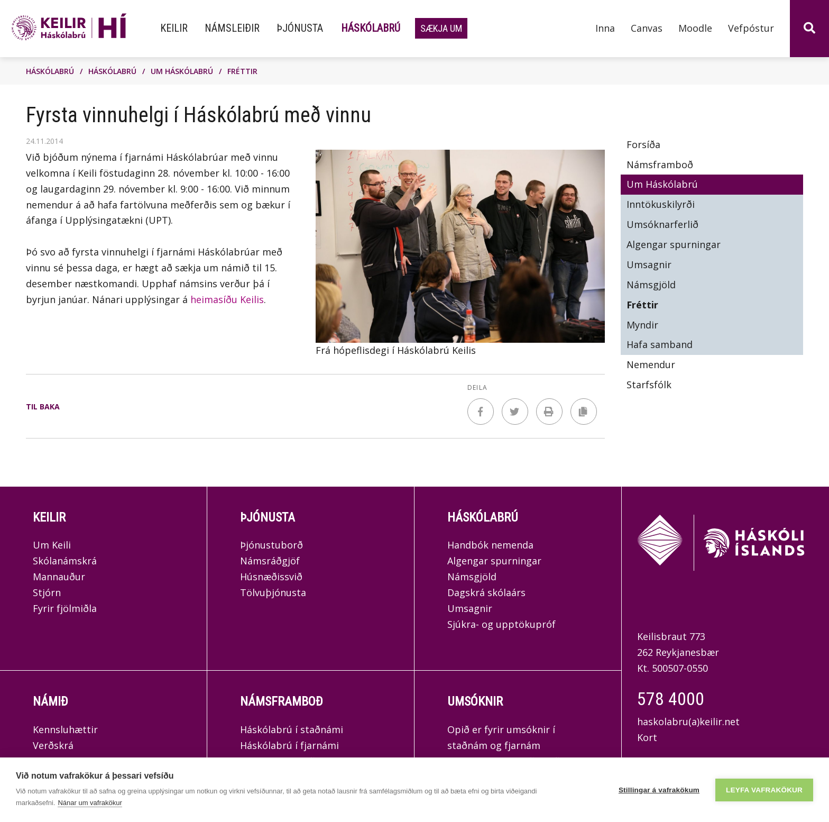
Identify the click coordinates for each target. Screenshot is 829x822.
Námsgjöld (471, 576)
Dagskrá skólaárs (486, 592)
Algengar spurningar (494, 560)
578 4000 (670, 698)
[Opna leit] (809, 28)
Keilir (49, 517)
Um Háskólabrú (182, 71)
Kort (647, 737)
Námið (50, 701)
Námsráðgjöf (270, 560)
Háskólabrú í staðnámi (291, 729)
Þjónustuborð (271, 544)
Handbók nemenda (490, 544)
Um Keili (52, 544)
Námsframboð (281, 701)
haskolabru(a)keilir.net (688, 721)
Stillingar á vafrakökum (659, 790)
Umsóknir (475, 701)
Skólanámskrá (65, 560)
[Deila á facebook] (480, 411)
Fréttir (242, 71)
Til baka (43, 406)
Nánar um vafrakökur (90, 803)
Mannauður (59, 576)
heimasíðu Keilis (227, 299)
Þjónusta (267, 517)
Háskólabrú (50, 71)
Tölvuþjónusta (273, 592)
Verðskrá (53, 745)
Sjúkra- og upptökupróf (501, 624)
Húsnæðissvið (271, 576)
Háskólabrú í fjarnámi (289, 745)
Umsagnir (469, 608)
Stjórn (47, 592)
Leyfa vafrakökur (764, 790)
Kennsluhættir (65, 729)
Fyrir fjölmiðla (65, 608)
